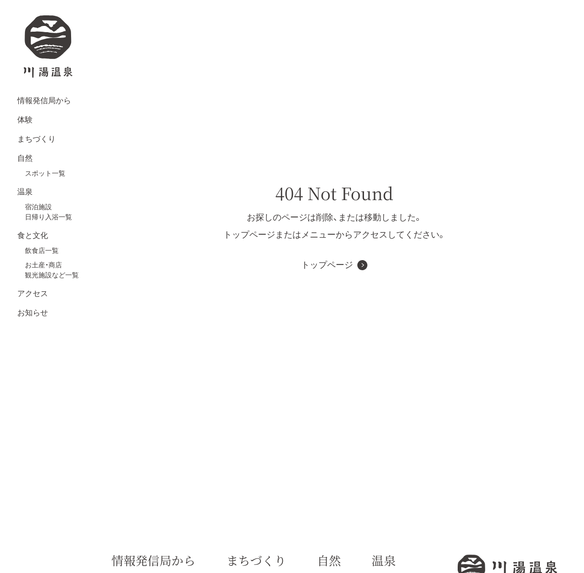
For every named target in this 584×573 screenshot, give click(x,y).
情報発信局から (44, 100)
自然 (25, 158)
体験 (25, 120)
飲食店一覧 (42, 250)
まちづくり (36, 139)
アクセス (32, 293)
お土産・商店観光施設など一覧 (52, 270)
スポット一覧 (45, 173)
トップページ (327, 265)
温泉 (25, 192)
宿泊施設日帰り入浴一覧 (48, 212)
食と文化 (32, 235)
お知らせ (32, 313)
